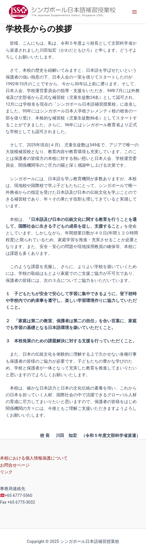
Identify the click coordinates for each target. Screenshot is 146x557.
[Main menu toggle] (134, 12)
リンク (6, 472)
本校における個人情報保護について (34, 458)
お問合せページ (15, 465)
